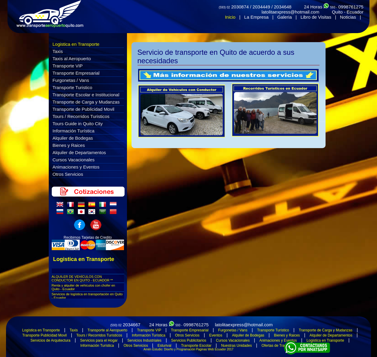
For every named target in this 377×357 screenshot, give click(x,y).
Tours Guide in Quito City (78, 123)
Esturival (164, 345)
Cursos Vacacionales (74, 159)
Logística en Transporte (41, 330)
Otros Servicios (68, 174)
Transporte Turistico (72, 87)
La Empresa (256, 17)
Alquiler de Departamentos (79, 152)
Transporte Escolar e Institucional (86, 94)
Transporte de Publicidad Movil (83, 109)
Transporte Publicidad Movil (44, 335)
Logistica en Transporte (76, 44)
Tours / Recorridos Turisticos (81, 116)
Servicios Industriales (144, 340)
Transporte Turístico (273, 330)
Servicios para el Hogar (99, 340)
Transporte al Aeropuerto (107, 330)
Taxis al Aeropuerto (72, 58)
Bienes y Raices (69, 145)
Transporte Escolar (196, 345)
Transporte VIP (68, 65)
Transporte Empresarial (76, 73)
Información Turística (73, 130)
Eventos (215, 335)
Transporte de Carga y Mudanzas (86, 101)
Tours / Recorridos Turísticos (99, 335)
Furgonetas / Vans (71, 80)
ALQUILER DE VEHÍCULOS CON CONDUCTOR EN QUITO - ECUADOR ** (82, 278)
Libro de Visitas (316, 17)
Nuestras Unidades (236, 345)
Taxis (58, 51)
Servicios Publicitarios (188, 340)
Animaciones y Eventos (76, 166)
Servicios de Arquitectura (50, 340)
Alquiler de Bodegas (73, 138)
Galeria (284, 17)
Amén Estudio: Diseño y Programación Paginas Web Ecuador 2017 (188, 349)
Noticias (348, 17)
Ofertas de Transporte (279, 345)
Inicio (230, 17)
